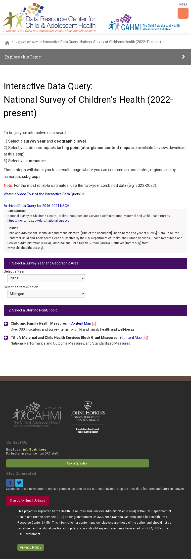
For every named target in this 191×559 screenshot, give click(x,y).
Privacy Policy (30, 547)
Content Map (83, 323)
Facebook (10, 483)
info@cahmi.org (34, 449)
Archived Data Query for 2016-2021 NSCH (36, 206)
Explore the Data (27, 42)
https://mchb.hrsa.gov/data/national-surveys (38, 220)
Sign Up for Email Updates (27, 500)
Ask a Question (78, 463)
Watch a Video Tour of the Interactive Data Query (42, 194)
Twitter (19, 483)
